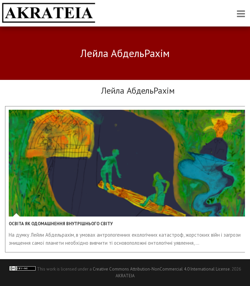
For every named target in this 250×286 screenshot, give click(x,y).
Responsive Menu (241, 13)
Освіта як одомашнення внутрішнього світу (61, 224)
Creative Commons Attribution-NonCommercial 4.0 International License (161, 269)
